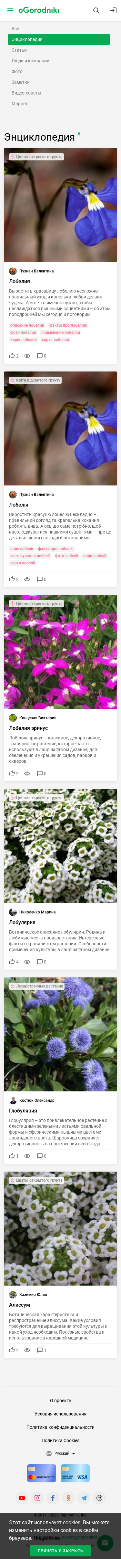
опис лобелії (21, 549)
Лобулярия (22, 922)
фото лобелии (23, 332)
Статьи (19, 50)
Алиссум (19, 1305)
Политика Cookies (60, 1440)
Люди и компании (30, 60)
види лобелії (94, 556)
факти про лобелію (56, 549)
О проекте (60, 1400)
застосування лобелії (30, 556)
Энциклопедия (27, 39)
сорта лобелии (55, 339)
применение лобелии (60, 332)
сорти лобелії (22, 563)
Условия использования (60, 1413)
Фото (17, 71)
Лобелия (19, 281)
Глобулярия (23, 1111)
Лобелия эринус (28, 728)
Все (15, 28)
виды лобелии (23, 339)
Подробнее (47, 1538)
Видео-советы (26, 92)
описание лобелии (27, 325)
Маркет (20, 103)
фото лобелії (66, 556)
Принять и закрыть (60, 1551)
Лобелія (18, 505)
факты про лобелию (68, 325)
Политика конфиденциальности (60, 1427)
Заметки (21, 82)
